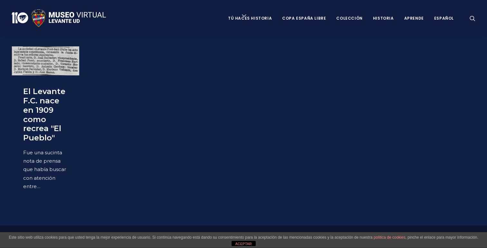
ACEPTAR (243, 244)
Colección (349, 18)
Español (444, 18)
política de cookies (390, 237)
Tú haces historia (250, 18)
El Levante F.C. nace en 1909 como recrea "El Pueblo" (44, 114)
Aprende (414, 18)
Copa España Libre (304, 18)
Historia (383, 18)
